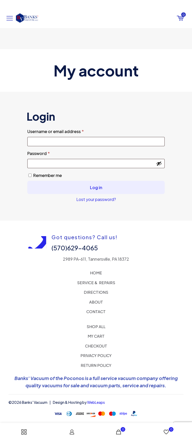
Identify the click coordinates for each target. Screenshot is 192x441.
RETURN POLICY (96, 365)
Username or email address (64, 130)
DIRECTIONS (96, 292)
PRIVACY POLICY (96, 355)
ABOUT (96, 301)
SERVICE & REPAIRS (96, 282)
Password (47, 152)
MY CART (96, 336)
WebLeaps (96, 402)
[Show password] (159, 163)
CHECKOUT (96, 345)
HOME (96, 272)
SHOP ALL (96, 326)
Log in (96, 187)
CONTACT (96, 311)
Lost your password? (96, 199)
